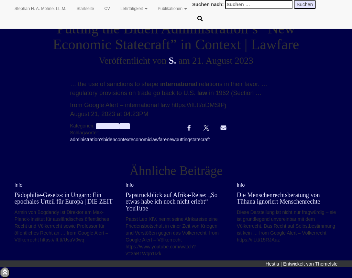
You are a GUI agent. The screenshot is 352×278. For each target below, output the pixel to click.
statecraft (200, 139)
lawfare (159, 139)
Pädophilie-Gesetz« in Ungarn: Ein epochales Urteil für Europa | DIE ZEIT (63, 198)
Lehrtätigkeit (133, 8)
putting (183, 139)
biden (109, 139)
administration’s (86, 139)
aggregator (107, 126)
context (123, 139)
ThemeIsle (326, 264)
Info (124, 126)
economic (141, 139)
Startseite (85, 8)
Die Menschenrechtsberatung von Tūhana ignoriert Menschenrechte (278, 198)
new (171, 139)
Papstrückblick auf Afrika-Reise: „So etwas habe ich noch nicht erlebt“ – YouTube (171, 202)
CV (107, 8)
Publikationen (172, 8)
